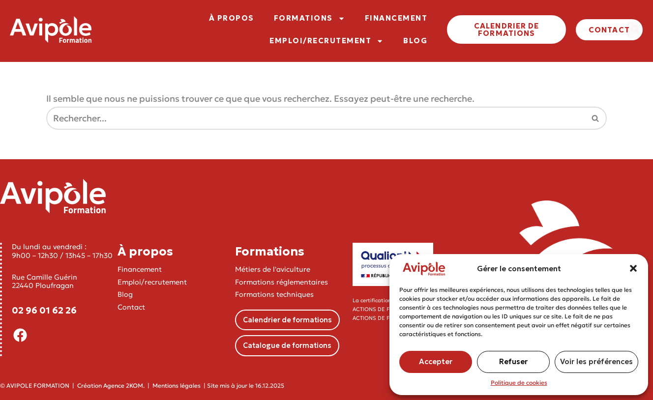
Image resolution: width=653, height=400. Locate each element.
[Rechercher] (315, 118)
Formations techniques (274, 294)
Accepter (435, 361)
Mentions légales (176, 385)
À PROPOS (231, 18)
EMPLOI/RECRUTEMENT (326, 41)
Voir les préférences (596, 361)
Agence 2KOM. (124, 385)
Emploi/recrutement (152, 282)
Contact (131, 307)
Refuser (513, 361)
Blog (125, 294)
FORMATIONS (309, 18)
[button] (633, 268)
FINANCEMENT (396, 18)
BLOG (415, 40)
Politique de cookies (519, 382)
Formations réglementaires (281, 282)
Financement (140, 269)
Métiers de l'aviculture (272, 269)
